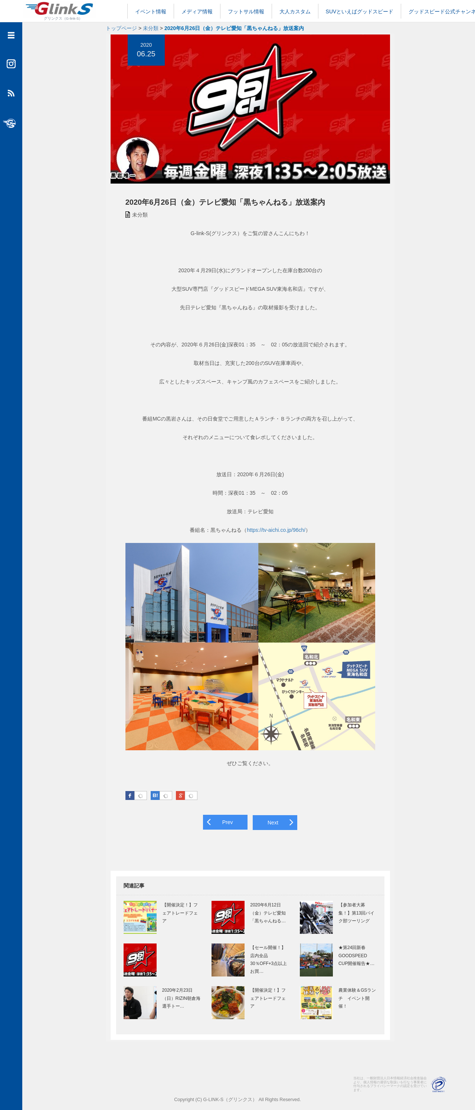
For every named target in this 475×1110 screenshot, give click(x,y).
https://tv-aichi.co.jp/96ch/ (274, 533)
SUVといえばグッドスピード (360, 11)
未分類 (150, 28)
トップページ (121, 28)
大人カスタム (295, 11)
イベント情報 (150, 11)
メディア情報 (197, 11)
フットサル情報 (246, 11)
